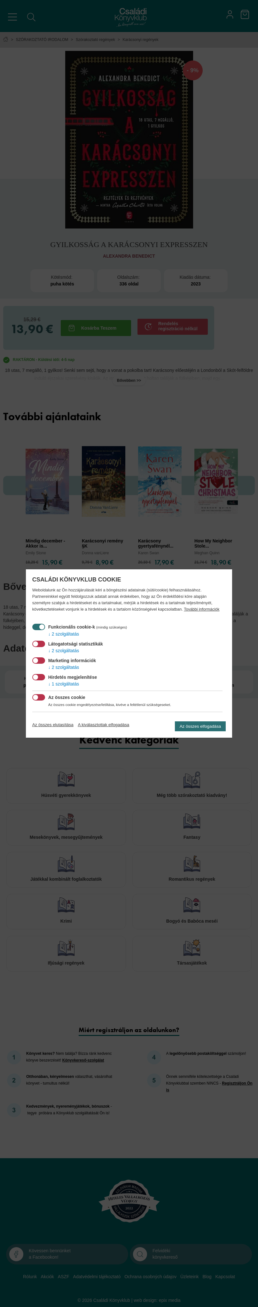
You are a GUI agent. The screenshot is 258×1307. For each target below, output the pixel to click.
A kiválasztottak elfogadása (103, 724)
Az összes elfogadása (200, 726)
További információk (201, 609)
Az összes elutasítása (53, 724)
